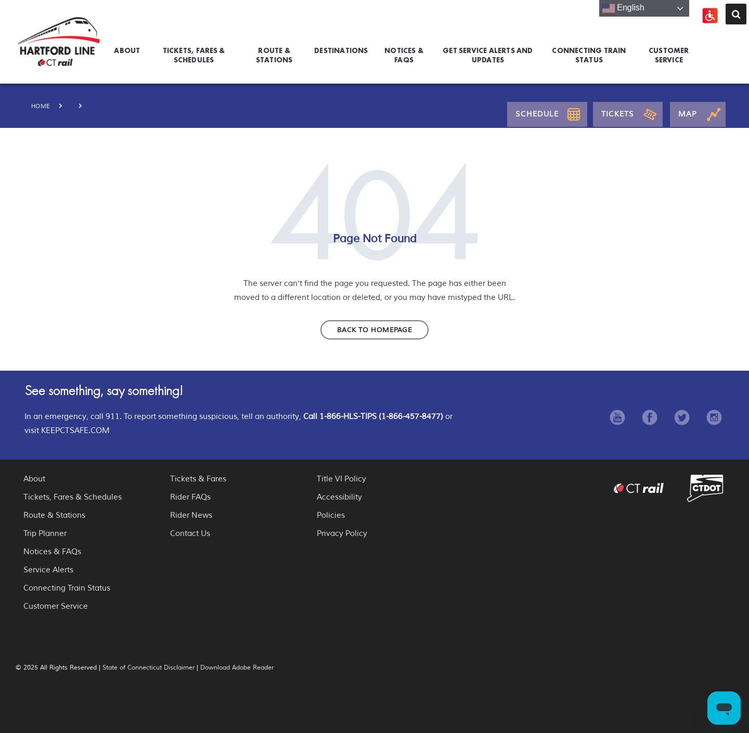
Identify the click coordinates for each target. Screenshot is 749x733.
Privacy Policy (342, 534)
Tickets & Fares (198, 479)
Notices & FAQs (52, 552)
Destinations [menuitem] (341, 50)
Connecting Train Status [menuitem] (589, 53)
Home (40, 106)
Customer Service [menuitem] (669, 53)
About (34, 479)
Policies (331, 515)
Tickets (617, 114)
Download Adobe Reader (237, 668)
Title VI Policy (341, 479)
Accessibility (339, 497)
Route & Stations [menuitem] (274, 53)
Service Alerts (48, 570)
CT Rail (639, 488)
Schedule (537, 114)
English (623, 8)
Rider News (191, 515)
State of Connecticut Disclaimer (148, 668)
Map (687, 114)
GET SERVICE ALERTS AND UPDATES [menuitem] (488, 53)
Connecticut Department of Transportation (705, 488)
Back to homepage (374, 329)
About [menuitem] (127, 50)
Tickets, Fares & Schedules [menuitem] (194, 53)
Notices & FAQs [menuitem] (403, 53)
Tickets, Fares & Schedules (72, 497)
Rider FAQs (190, 497)
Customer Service (55, 606)
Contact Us (190, 534)
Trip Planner (45, 534)
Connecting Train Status (66, 588)
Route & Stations (54, 515)
